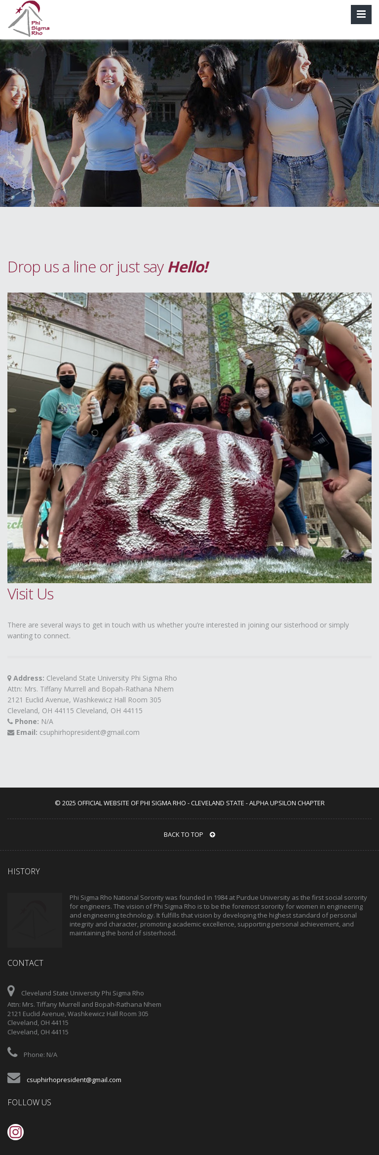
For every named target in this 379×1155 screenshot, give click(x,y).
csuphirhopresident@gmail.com (89, 732)
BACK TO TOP (189, 834)
